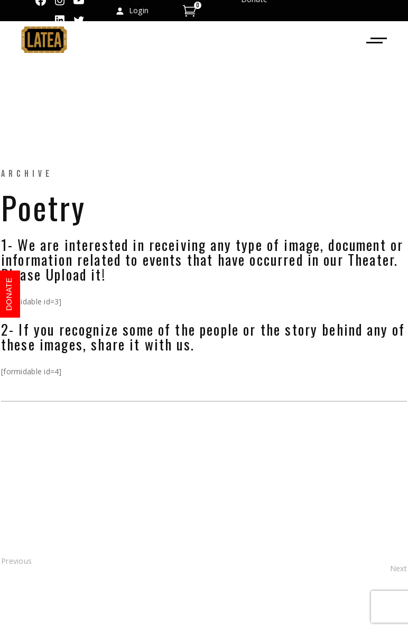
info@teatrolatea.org (278, 115)
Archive (27, 173)
